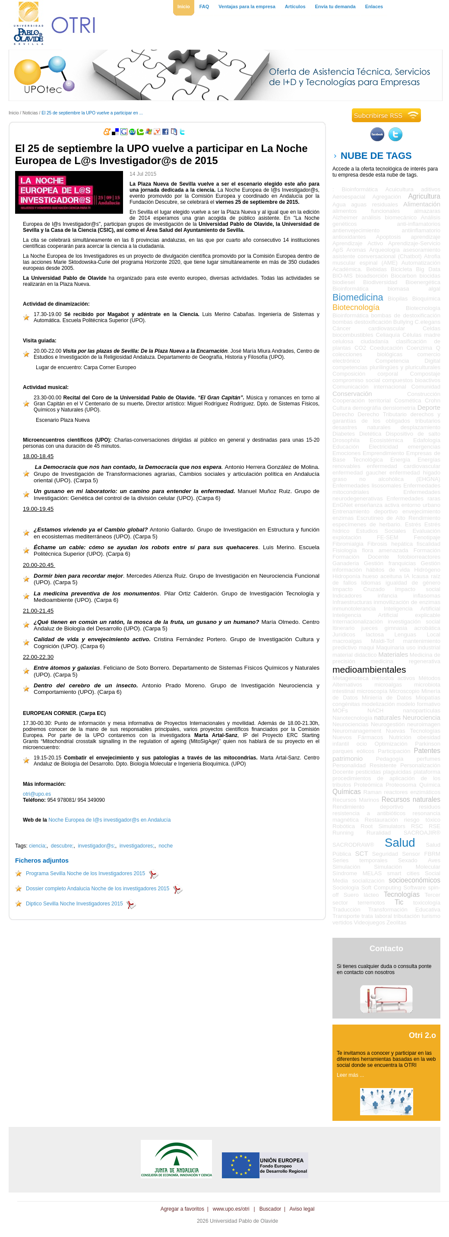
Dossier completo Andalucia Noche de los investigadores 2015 (97, 889)
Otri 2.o (422, 1035)
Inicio (14, 113)
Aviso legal (302, 1209)
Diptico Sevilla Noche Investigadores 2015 (74, 904)
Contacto (386, 948)
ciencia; (38, 846)
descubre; (62, 846)
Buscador (270, 1209)
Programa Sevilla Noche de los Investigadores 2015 (85, 873)
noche (165, 846)
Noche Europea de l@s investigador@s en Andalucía (109, 820)
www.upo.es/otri (231, 1209)
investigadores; (137, 846)
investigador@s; (96, 846)
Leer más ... (350, 1075)
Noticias (30, 113)
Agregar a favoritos (182, 1209)
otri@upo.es (37, 794)
